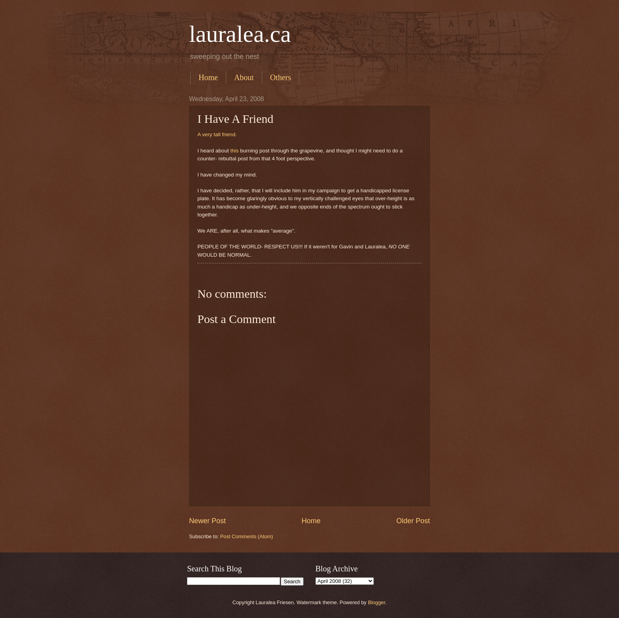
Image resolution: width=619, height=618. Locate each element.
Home (208, 77)
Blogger (376, 602)
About (244, 77)
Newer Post (207, 521)
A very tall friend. (217, 134)
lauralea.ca (240, 34)
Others (280, 77)
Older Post (413, 521)
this (234, 151)
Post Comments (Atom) (246, 536)
